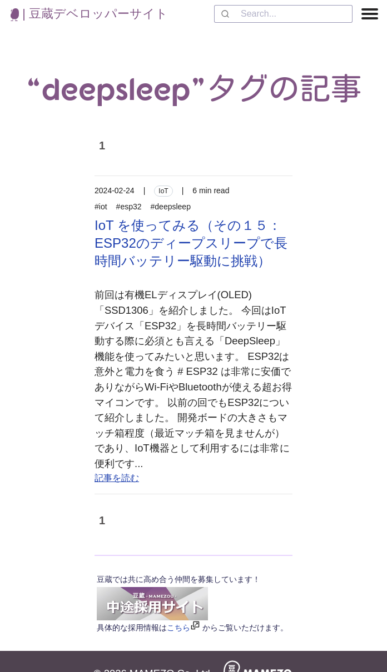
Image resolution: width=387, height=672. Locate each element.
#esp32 (129, 206)
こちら (178, 627)
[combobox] (283, 14)
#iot (101, 206)
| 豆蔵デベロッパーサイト (89, 14)
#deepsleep (171, 206)
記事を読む (117, 478)
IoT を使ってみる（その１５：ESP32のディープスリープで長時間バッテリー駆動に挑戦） (191, 243)
